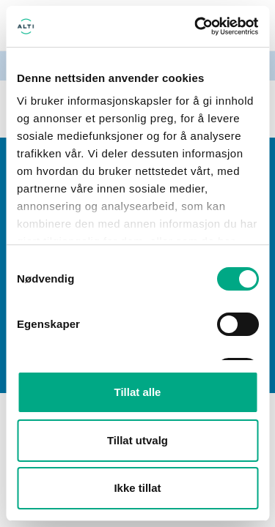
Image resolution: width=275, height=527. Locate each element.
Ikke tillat (137, 488)
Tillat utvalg (137, 440)
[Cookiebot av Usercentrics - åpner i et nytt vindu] (195, 26)
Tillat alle (137, 392)
